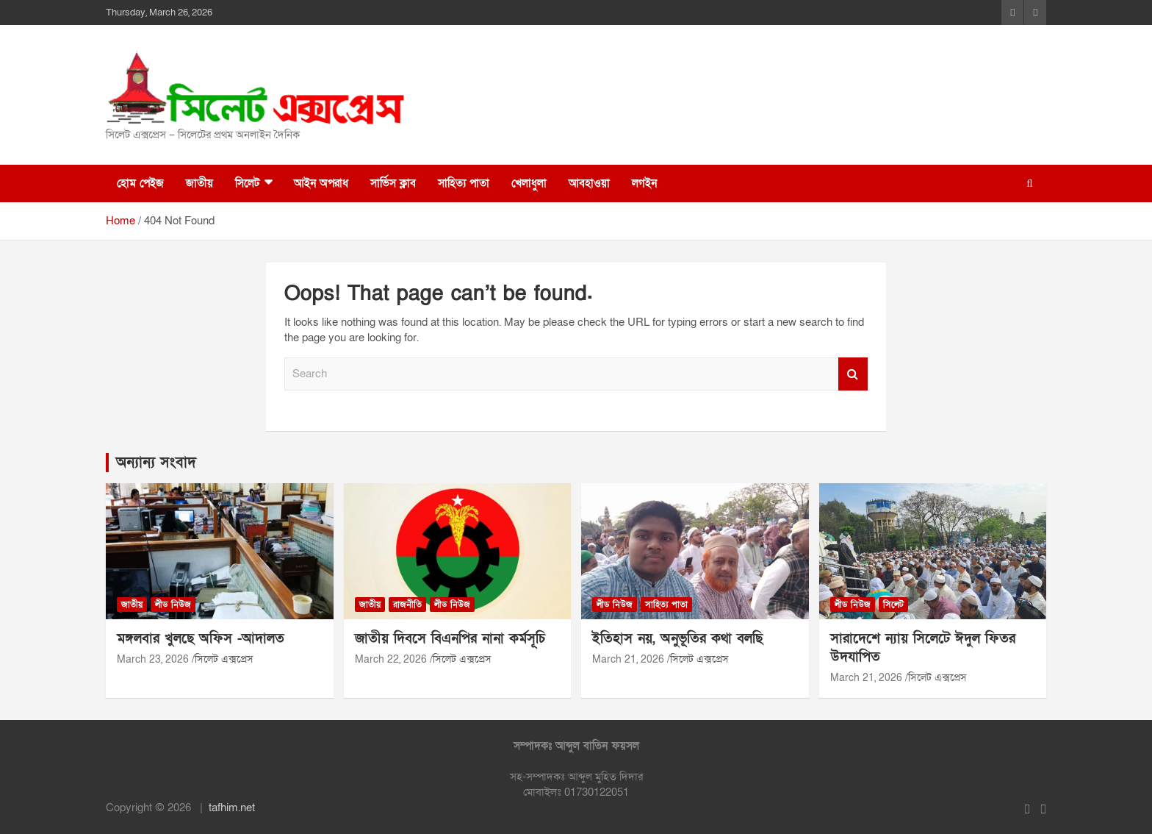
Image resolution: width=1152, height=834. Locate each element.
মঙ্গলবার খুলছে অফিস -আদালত (200, 639)
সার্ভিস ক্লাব (393, 183)
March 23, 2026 (153, 659)
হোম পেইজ (140, 183)
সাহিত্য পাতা (463, 183)
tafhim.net (232, 807)
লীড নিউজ (173, 604)
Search (853, 374)
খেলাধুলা (529, 183)
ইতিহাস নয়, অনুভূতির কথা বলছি (677, 639)
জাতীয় (199, 183)
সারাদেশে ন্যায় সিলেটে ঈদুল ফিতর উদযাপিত (922, 648)
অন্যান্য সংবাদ (156, 462)
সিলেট (247, 183)
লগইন (644, 183)
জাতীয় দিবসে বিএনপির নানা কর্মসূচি (450, 639)
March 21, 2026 (628, 659)
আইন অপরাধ (321, 183)
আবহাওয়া (589, 183)
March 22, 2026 (391, 659)
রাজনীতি (407, 604)
